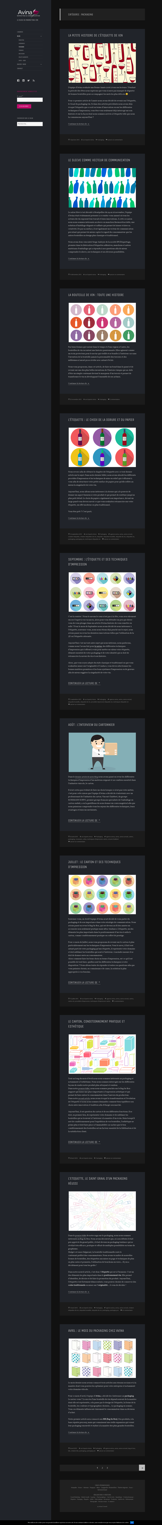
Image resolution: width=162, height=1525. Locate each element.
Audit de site (131, 1512)
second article (84, 1109)
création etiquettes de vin (90, 547)
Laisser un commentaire (118, 140)
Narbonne (86, 1501)
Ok (132, 1522)
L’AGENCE (20, 32)
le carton (98, 656)
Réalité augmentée (23, 57)
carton (70, 849)
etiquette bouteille (113, 547)
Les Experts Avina (90, 140)
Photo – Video (22, 60)
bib (73, 1464)
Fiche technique (106, 1512)
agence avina (117, 544)
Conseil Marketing (74, 1510)
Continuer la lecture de (79, 124)
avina (124, 544)
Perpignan (93, 1501)
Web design (21, 53)
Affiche (98, 1512)
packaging (81, 549)
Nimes (100, 1501)
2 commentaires (118, 404)
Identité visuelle (86, 1510)
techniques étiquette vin (104, 549)
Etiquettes (77, 1512)
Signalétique (124, 1510)
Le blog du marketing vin (28, 20)
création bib (79, 1464)
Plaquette (91, 1512)
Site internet (115, 1512)
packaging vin (90, 549)
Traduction (123, 1512)
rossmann (84, 849)
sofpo (91, 849)
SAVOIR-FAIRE (21, 64)
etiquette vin (72, 549)
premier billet (84, 1099)
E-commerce (118, 1515)
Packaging (21, 47)
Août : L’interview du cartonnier (95, 734)
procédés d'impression (89, 1011)
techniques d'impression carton (105, 849)
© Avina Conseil (102, 1519)
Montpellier (72, 1501)
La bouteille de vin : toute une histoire (101, 299)
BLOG (18, 36)
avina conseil (131, 544)
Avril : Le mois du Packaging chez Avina (101, 1343)
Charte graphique (104, 1510)
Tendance (21, 50)
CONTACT (20, 69)
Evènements (22, 43)
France (133, 1501)
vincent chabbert (122, 849)
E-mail (20, 96)
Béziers (79, 1501)
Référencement (87, 1515)
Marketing (21, 40)
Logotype (95, 1510)
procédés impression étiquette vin (105, 712)
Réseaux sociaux (108, 1515)
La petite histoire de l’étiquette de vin (100, 35)
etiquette (103, 547)
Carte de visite (115, 1510)
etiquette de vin (126, 547)
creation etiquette (74, 547)
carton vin (77, 1011)
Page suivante (141, 1481)
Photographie (97, 1515)
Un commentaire (76, 1323)
